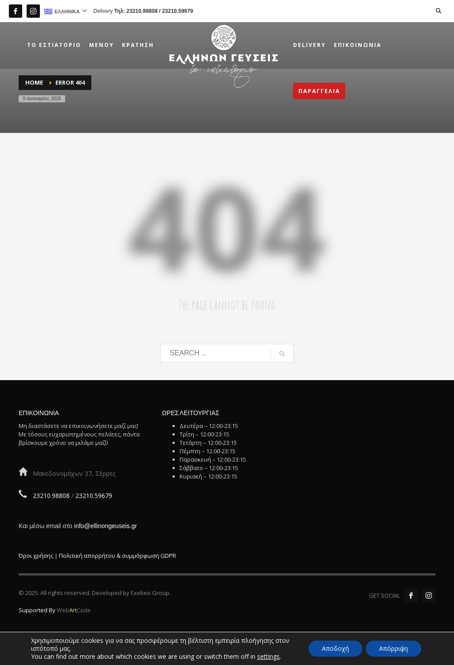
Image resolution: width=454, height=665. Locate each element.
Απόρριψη (393, 648)
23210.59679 (177, 11)
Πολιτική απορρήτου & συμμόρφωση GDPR (117, 556)
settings (268, 657)
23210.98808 (141, 11)
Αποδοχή (335, 648)
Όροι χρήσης (36, 556)
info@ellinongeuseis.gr (105, 525)
